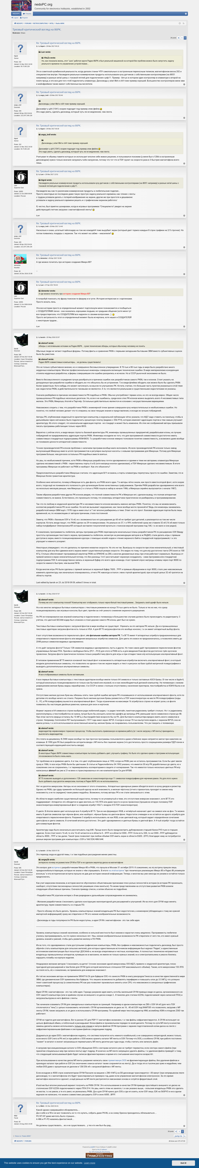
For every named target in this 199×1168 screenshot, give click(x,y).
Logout (16, 18)
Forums (28, 14)
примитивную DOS (117, 1060)
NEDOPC (16, 14)
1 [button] (181, 38)
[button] (178, 38)
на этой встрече (116, 870)
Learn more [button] (89, 1163)
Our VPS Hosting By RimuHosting (99, 1152)
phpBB (92, 1147)
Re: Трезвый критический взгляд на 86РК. (58, 43)
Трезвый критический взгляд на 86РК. (37, 29)
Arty (98, 1149)
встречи (56, 867)
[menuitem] (186, 14)
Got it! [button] (183, 1163)
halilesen (104, 1149)
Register (25, 18)
